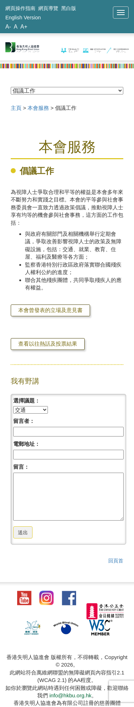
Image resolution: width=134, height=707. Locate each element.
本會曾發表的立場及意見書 (50, 310)
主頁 (16, 108)
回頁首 (115, 561)
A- (8, 27)
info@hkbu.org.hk (70, 695)
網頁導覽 (48, 8)
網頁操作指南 (20, 8)
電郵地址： (26, 444)
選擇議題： (26, 401)
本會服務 (38, 108)
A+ (24, 27)
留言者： (24, 421)
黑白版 (68, 8)
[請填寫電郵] (68, 454)
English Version (23, 17)
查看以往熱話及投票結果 (47, 344)
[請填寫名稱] (68, 432)
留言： (21, 467)
